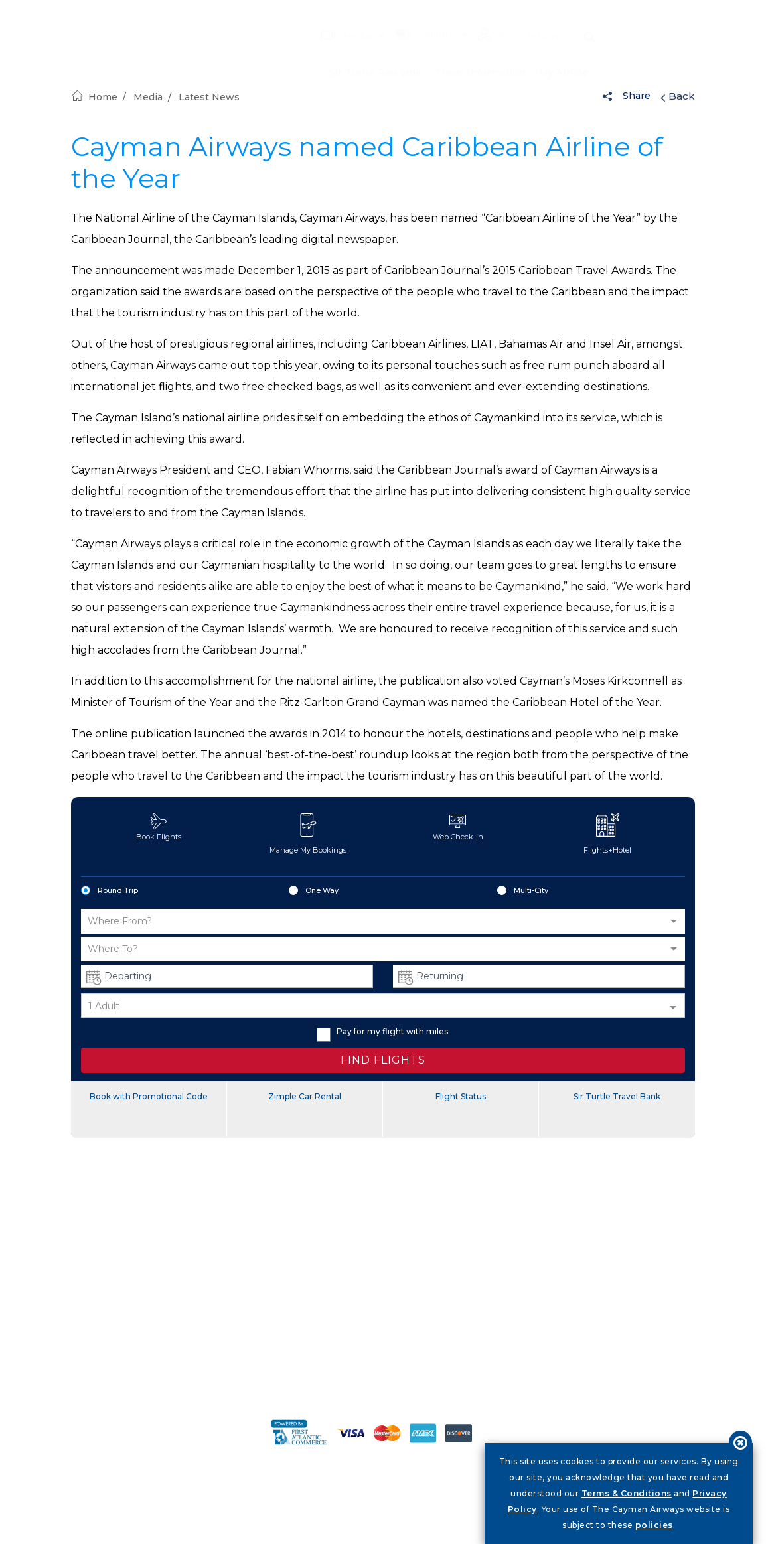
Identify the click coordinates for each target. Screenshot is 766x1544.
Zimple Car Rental (304, 1096)
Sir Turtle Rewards (375, 53)
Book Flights (158, 827)
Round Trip (109, 891)
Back (677, 96)
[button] (383, 921)
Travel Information (480, 53)
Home (94, 97)
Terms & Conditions (626, 1493)
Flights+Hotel (607, 834)
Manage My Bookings (307, 834)
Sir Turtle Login (517, 16)
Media (340, 15)
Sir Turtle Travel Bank (617, 1096)
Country (418, 14)
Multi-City (522, 891)
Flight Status (460, 1096)
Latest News (209, 97)
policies (654, 1525)
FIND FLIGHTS (383, 1060)
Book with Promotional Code (149, 1096)
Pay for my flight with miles (382, 1032)
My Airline (564, 53)
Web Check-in (458, 827)
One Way (314, 891)
